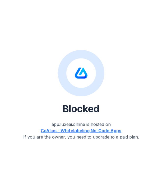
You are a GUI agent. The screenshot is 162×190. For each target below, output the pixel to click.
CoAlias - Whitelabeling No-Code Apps (81, 130)
